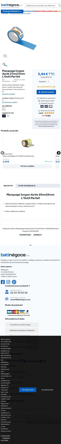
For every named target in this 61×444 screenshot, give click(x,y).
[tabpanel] (30, 203)
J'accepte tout (28, 389)
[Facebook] (3, 282)
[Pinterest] (15, 282)
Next (57, 152)
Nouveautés (29, 11)
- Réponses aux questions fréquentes (22, 330)
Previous (1, 152)
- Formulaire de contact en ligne (19, 325)
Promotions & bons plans (46, 11)
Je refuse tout (47, 389)
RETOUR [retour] (5, 13)
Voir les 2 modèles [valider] (27, 166)
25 (4, 116)
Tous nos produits (12, 11)
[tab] (8, 186)
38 (8, 116)
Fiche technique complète (10, 102)
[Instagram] (9, 282)
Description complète (9, 94)
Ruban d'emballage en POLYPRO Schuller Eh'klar (18, 156)
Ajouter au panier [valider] (46, 92)
